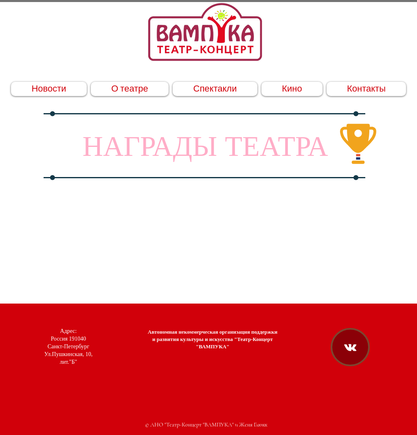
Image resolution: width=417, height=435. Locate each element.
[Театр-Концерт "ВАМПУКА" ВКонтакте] (350, 347)
